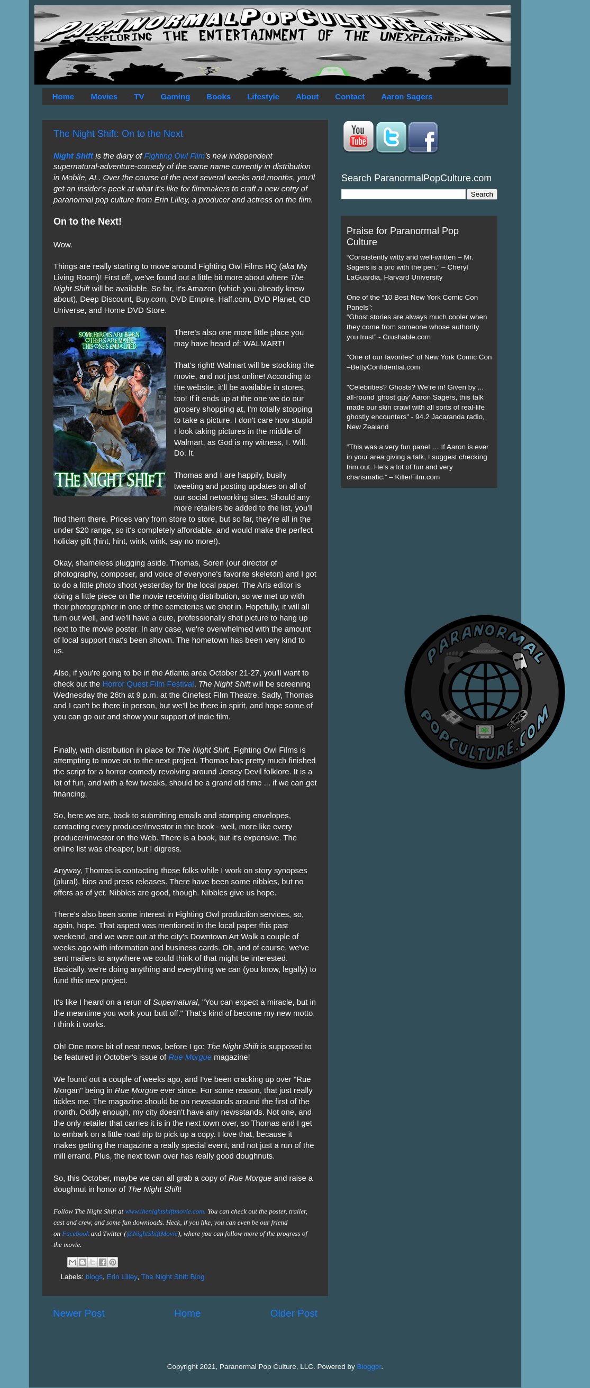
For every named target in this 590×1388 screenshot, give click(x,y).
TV (139, 96)
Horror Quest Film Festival (148, 684)
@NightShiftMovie (152, 1233)
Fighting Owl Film (174, 156)
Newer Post (79, 1313)
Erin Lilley (122, 1277)
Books (218, 96)
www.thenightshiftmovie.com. (165, 1211)
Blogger (369, 1367)
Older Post (293, 1313)
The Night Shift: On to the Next (118, 133)
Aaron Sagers (407, 96)
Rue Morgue (190, 1057)
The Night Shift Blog (172, 1277)
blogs (94, 1277)
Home (63, 96)
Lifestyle (263, 96)
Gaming (175, 96)
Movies (103, 96)
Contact (350, 96)
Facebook (75, 1233)
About (307, 96)
